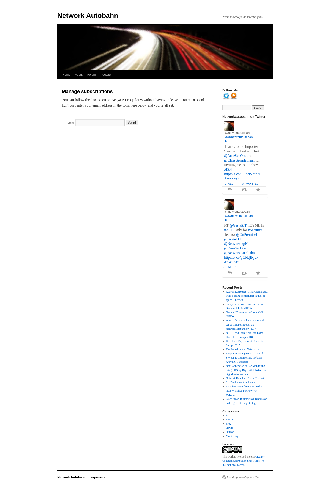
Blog (228, 423)
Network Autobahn (87, 15)
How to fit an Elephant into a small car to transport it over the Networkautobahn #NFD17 (245, 324)
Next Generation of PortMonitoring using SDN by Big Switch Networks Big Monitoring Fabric (246, 370)
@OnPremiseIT (247, 234)
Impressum (98, 477)
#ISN (228, 169)
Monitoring (232, 436)
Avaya (229, 419)
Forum (91, 74)
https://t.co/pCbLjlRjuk (241, 257)
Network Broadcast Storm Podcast (245, 378)
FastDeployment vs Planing (241, 382)
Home (66, 74)
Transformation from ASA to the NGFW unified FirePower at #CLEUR (244, 390)
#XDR (229, 230)
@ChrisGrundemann (239, 160)
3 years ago (231, 178)
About (79, 74)
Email (70, 122)
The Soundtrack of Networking (243, 349)
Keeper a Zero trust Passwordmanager (247, 291)
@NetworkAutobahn (239, 253)
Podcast (105, 74)
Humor (230, 431)
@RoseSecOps (235, 156)
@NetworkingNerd (238, 244)
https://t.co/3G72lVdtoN (242, 174)
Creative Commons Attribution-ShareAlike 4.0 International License (243, 460)
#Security (255, 230)
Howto (230, 427)
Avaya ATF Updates (237, 361)
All (227, 415)
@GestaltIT (237, 225)
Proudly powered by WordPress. (244, 477)
